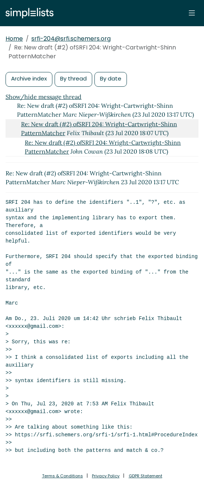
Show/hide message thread (44, 96)
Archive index (29, 78)
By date (110, 78)
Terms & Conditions (62, 476)
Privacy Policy (106, 476)
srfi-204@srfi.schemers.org (71, 38)
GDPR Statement (145, 476)
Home (14, 38)
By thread (73, 78)
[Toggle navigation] (191, 13)
